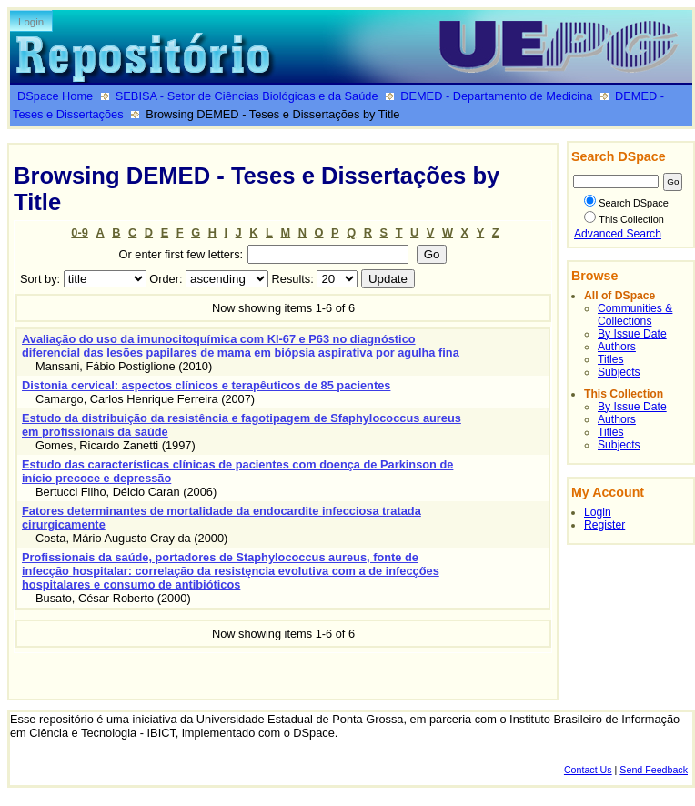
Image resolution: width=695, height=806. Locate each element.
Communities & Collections (635, 314)
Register (604, 525)
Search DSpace (626, 202)
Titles (611, 359)
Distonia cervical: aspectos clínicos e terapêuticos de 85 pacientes (206, 385)
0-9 (79, 232)
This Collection (624, 219)
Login (31, 21)
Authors (617, 346)
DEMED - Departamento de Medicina (496, 96)
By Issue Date (632, 333)
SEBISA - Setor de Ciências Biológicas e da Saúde (247, 96)
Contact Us (588, 769)
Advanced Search (617, 233)
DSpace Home (55, 96)
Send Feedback (653, 769)
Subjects (619, 372)
